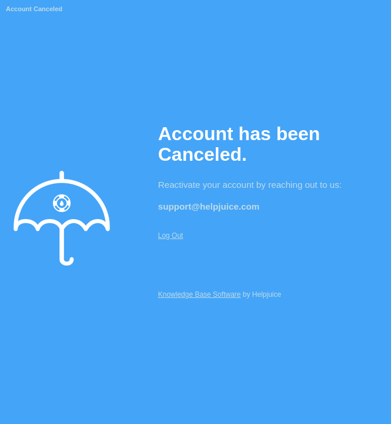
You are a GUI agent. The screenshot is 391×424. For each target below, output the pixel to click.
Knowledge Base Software (199, 294)
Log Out (170, 235)
